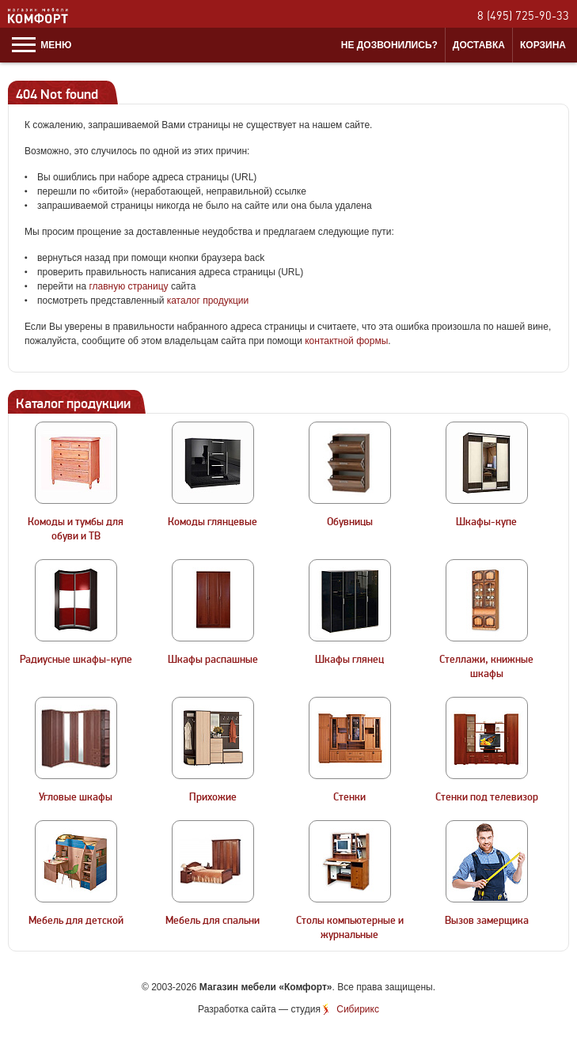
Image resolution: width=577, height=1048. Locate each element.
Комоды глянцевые (212, 522)
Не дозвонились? (389, 45)
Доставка (479, 45)
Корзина (543, 45)
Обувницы (350, 522)
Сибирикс (357, 1009)
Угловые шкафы (75, 797)
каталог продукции (208, 300)
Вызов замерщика (487, 920)
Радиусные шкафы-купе (76, 659)
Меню (41, 45)
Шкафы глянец (349, 659)
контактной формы (346, 340)
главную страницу (128, 286)
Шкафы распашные (213, 659)
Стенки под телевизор (486, 797)
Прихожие (213, 797)
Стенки (349, 797)
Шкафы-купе (486, 522)
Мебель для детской (75, 920)
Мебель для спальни (212, 920)
